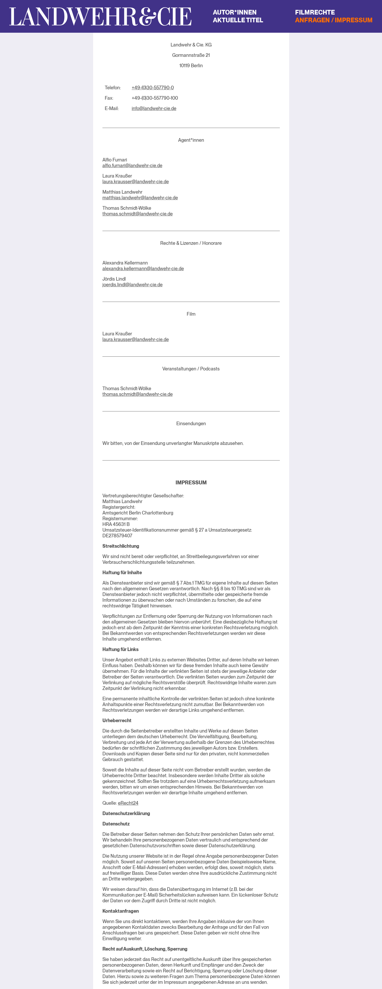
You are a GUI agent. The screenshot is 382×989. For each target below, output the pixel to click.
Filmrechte (315, 12)
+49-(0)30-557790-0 (153, 87)
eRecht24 (128, 803)
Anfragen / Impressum (334, 20)
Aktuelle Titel (238, 20)
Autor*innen (235, 12)
